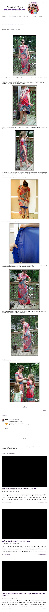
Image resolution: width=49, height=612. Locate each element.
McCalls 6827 (12, 127)
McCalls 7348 (9, 172)
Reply (6, 428)
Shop (40, 16)
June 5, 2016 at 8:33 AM (14, 419)
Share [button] (44, 410)
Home (3, 16)
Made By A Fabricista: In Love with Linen (16, 541)
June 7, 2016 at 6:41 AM (19, 423)
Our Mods (25, 16)
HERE (25, 82)
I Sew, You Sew (25, 407)
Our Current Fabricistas (14, 16)
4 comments (8, 554)
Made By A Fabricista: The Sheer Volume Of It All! (19, 489)
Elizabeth (11, 423)
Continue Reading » (42, 502)
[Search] (43, 2)
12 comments (8, 502)
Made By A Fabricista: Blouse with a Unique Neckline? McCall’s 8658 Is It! (23, 594)
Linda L (6, 419)
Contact (33, 16)
